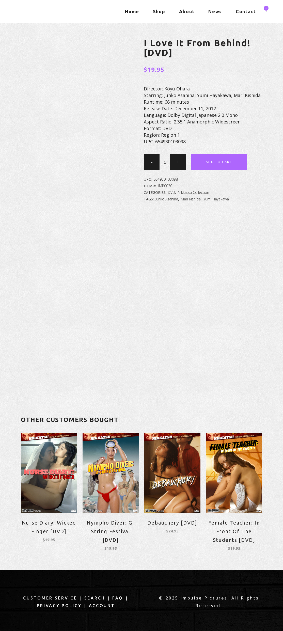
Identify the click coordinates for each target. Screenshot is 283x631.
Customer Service (50, 598)
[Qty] (165, 162)
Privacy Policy (59, 605)
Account (102, 605)
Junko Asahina (166, 199)
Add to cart (219, 162)
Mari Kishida (191, 199)
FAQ (117, 598)
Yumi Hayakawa (216, 199)
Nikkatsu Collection (193, 192)
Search (94, 598)
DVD (171, 192)
